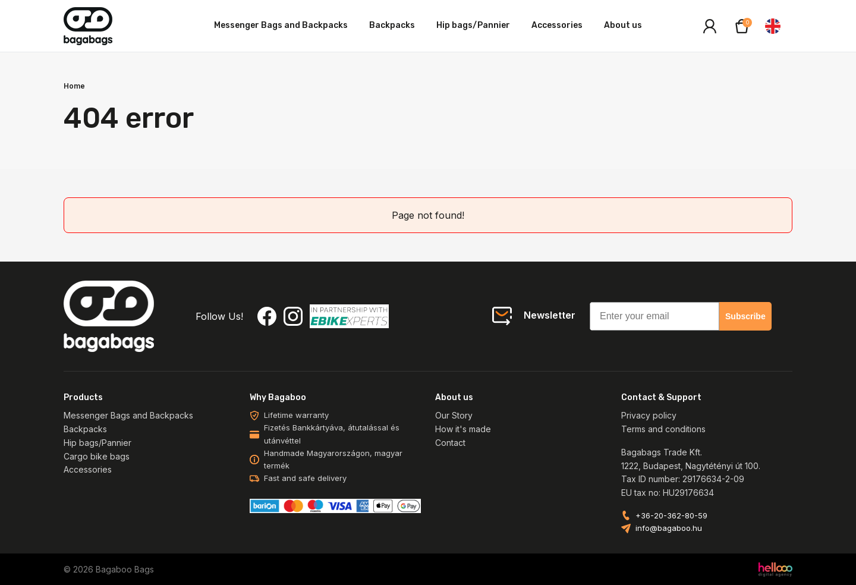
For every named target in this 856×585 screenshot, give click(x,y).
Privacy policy (648, 415)
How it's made (463, 429)
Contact (450, 443)
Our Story (454, 415)
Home (74, 85)
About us (623, 25)
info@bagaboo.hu (668, 528)
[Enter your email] (654, 316)
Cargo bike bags (97, 456)
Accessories (557, 25)
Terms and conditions (663, 429)
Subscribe (745, 316)
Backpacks (392, 25)
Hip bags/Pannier (473, 25)
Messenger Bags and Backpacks (281, 25)
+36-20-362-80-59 (671, 516)
